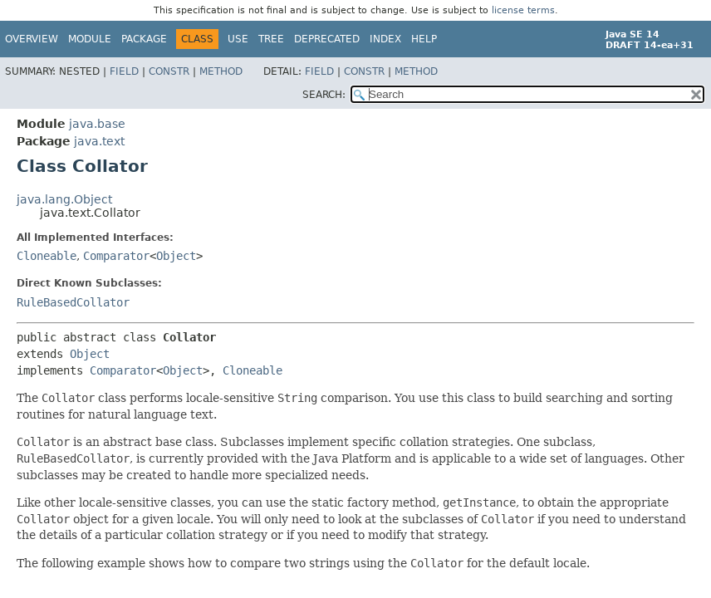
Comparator (116, 255)
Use (238, 39)
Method (221, 71)
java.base (97, 123)
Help (424, 39)
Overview (31, 39)
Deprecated (327, 39)
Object (176, 255)
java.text (99, 141)
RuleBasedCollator (73, 302)
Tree (271, 39)
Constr (169, 71)
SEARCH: (324, 94)
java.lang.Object (64, 199)
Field (124, 71)
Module (89, 39)
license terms (523, 10)
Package (144, 39)
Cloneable (46, 255)
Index (385, 39)
